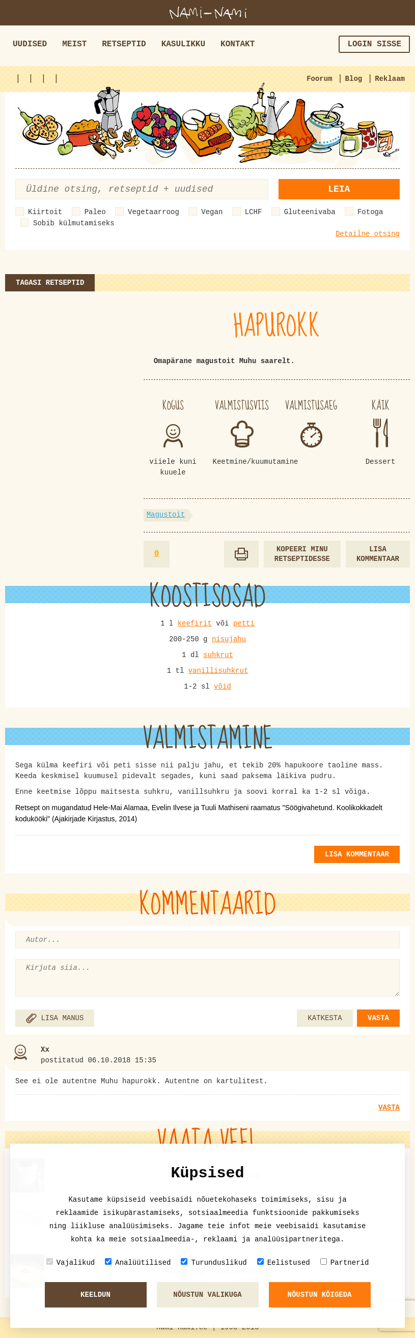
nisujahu (229, 639)
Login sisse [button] (374, 44)
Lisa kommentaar (377, 554)
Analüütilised (138, 1262)
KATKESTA (325, 1018)
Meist (74, 44)
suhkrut (218, 655)
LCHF (253, 212)
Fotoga (370, 212)
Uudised (30, 44)
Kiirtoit (45, 212)
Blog (354, 79)
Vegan (212, 212)
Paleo (95, 212)
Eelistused (283, 1262)
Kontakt (237, 44)
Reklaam (390, 79)
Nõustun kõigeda (319, 1295)
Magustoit (166, 515)
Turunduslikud (213, 1262)
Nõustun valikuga (207, 1295)
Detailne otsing (368, 234)
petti (244, 623)
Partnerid (344, 1262)
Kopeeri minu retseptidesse (302, 554)
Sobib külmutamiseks (74, 223)
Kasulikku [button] (183, 44)
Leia (339, 189)
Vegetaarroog (153, 212)
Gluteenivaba (310, 212)
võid (222, 686)
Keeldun (95, 1295)
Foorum (319, 79)
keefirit (195, 623)
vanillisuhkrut (218, 671)
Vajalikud (70, 1262)
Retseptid (124, 44)
